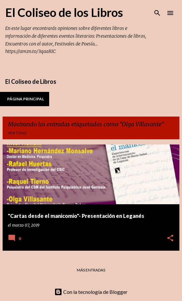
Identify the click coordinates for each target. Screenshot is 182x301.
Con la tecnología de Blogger (91, 292)
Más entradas (91, 270)
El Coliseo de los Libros (64, 12)
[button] (170, 238)
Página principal (25, 98)
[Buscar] (157, 13)
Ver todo (17, 133)
